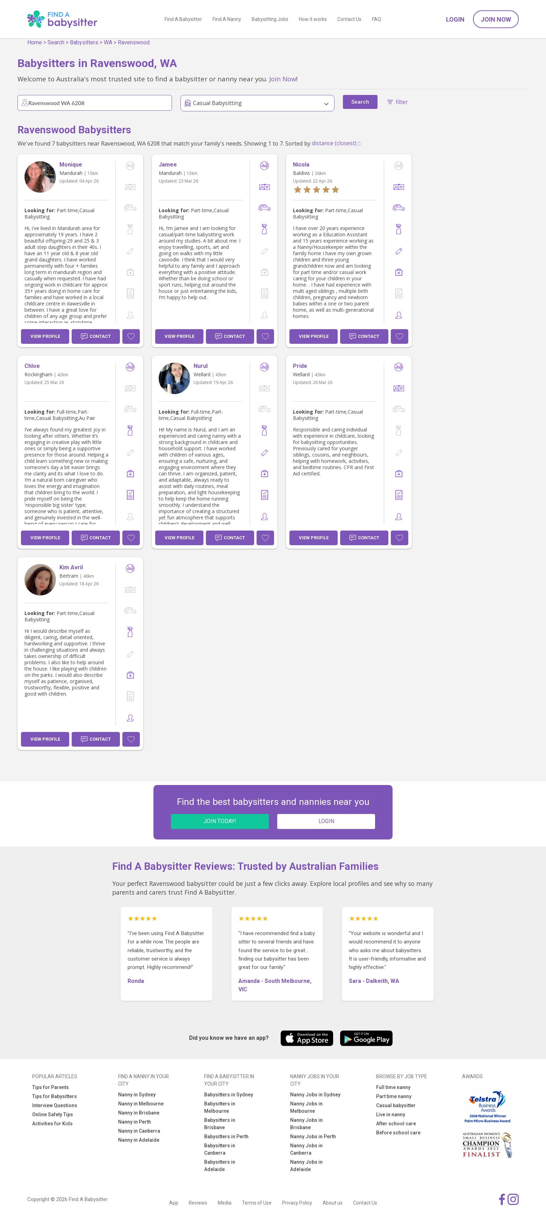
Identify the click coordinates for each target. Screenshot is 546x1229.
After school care (396, 1123)
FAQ (376, 19)
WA (108, 42)
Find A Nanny (227, 19)
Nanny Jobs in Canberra (306, 1149)
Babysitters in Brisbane (219, 1123)
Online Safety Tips (52, 1114)
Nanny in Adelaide (138, 1140)
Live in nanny (390, 1114)
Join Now (496, 19)
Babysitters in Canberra (219, 1149)
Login (455, 19)
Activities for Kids (52, 1123)
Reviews (198, 1203)
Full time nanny (393, 1087)
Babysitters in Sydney (228, 1094)
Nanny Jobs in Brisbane (306, 1123)
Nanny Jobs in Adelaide (306, 1165)
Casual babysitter (396, 1105)
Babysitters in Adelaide (219, 1165)
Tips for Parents (50, 1087)
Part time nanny (393, 1096)
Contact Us (349, 19)
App (173, 1203)
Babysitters (84, 42)
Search (56, 42)
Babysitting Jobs (270, 19)
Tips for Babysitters (54, 1096)
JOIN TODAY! (219, 821)
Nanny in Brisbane (138, 1113)
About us (333, 1203)
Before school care (398, 1132)
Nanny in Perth (134, 1122)
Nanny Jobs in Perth (313, 1136)
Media (224, 1203)
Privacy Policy (297, 1203)
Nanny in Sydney (137, 1094)
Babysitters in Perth (226, 1136)
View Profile (45, 336)
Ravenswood (134, 42)
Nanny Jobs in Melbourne (306, 1107)
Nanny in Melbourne (141, 1103)
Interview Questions (54, 1105)
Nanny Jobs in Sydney (315, 1094)
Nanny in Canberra (139, 1131)
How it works (313, 19)
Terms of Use (257, 1203)
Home (34, 42)
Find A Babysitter (183, 19)
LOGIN (326, 821)
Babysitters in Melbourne (219, 1107)
